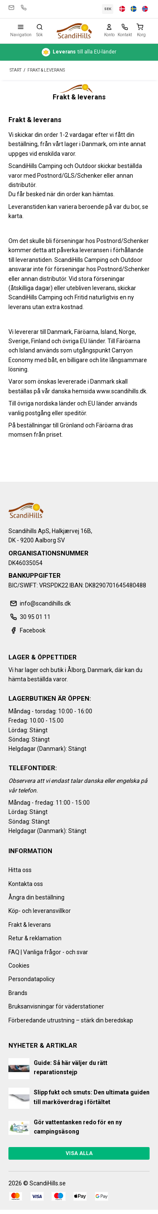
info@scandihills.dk (11, 8)
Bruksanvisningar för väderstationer (56, 1006)
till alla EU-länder (79, 52)
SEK (108, 8)
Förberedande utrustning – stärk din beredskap (70, 1020)
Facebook (27, 630)
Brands (17, 993)
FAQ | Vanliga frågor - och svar (48, 952)
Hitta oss (20, 870)
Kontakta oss (25, 883)
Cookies (18, 965)
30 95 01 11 (24, 8)
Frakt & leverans (29, 924)
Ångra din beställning (36, 897)
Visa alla (79, 1153)
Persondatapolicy (31, 979)
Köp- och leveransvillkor (39, 910)
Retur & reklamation (35, 938)
